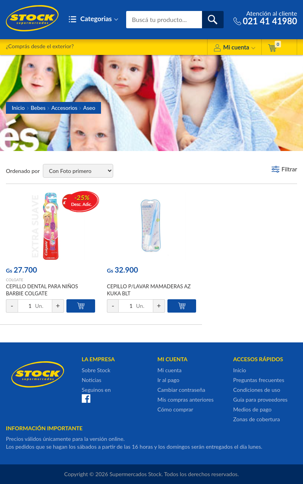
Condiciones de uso (256, 389)
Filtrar (289, 169)
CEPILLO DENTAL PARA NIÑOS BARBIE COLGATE (42, 290)
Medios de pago (252, 409)
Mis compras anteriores (186, 399)
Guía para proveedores (260, 399)
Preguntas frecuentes (258, 380)
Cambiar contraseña (182, 389)
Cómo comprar (175, 409)
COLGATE (14, 279)
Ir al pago (169, 380)
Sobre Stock (96, 370)
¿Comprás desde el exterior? (40, 46)
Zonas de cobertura (256, 419)
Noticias (91, 380)
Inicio (18, 107)
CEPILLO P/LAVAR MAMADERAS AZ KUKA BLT (149, 290)
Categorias (93, 19)
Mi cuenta (234, 48)
